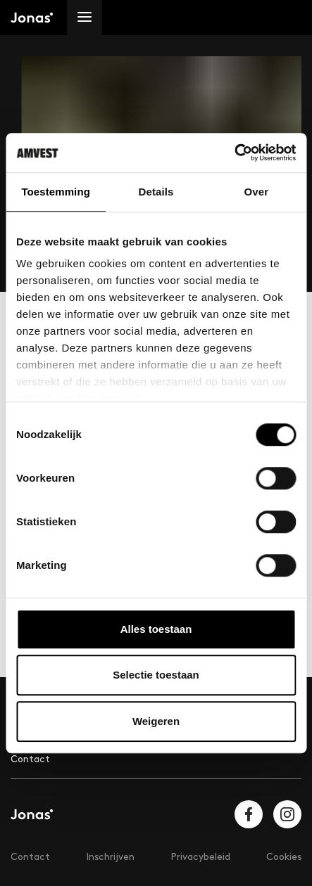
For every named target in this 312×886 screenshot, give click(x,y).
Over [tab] (256, 192)
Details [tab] (156, 192)
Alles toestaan (156, 629)
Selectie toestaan (156, 675)
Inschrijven (110, 857)
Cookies (283, 857)
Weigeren (156, 721)
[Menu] (84, 17)
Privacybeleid (200, 857)
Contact (30, 759)
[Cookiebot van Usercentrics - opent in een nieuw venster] (234, 152)
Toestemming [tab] (55, 192)
